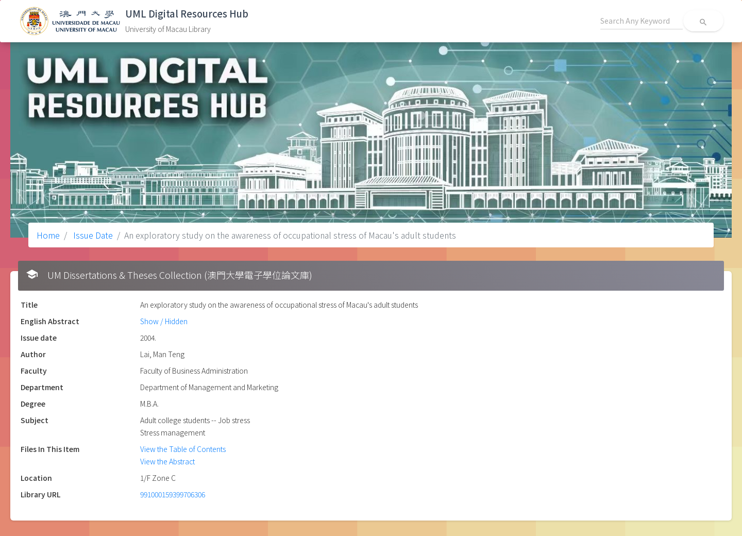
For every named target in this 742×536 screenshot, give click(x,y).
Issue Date (92, 235)
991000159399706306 (172, 494)
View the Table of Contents (183, 449)
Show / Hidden (164, 321)
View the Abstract (167, 461)
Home (48, 235)
